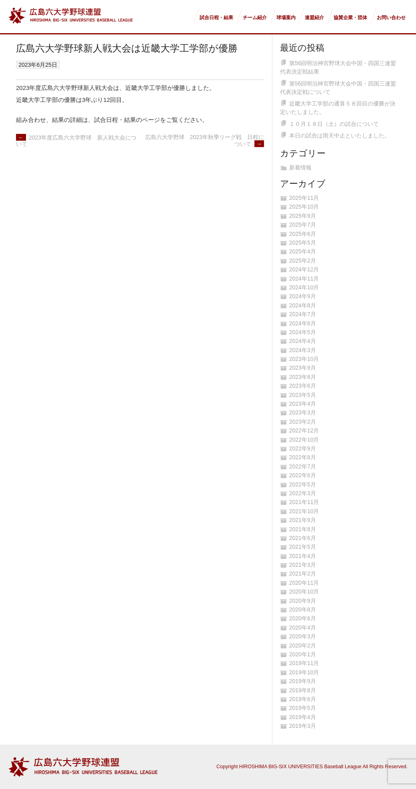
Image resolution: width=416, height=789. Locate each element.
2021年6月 (302, 538)
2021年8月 (302, 529)
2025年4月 (302, 251)
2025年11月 (304, 198)
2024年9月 (302, 296)
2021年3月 (302, 565)
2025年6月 (302, 234)
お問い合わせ (391, 17)
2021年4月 (302, 556)
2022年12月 (304, 430)
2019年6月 (302, 699)
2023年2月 (302, 421)
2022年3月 (302, 493)
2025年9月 (302, 216)
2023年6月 (302, 386)
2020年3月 (302, 636)
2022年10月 (304, 439)
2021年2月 (302, 573)
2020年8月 (302, 609)
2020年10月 (304, 591)
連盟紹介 (314, 17)
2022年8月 (302, 457)
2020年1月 (302, 654)
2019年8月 (302, 690)
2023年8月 (302, 377)
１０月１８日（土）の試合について (334, 124)
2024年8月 (302, 305)
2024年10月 (304, 287)
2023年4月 (302, 403)
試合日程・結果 (216, 17)
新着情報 (300, 167)
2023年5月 (302, 395)
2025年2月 (302, 260)
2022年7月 (302, 466)
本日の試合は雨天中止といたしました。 (339, 135)
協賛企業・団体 (350, 17)
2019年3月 (302, 726)
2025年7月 (302, 224)
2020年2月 (302, 645)
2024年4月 (302, 341)
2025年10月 (304, 206)
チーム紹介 (255, 17)
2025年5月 (302, 242)
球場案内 (286, 17)
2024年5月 (302, 332)
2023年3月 (302, 412)
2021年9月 (302, 520)
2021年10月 (304, 511)
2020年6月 (302, 618)
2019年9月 (302, 681)
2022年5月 (302, 484)
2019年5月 (302, 708)
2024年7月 (302, 314)
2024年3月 (302, 350)
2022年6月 (302, 475)
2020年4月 (302, 627)
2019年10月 (304, 672)
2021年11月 (304, 502)
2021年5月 (302, 547)
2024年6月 (302, 323)
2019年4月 (302, 717)
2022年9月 (302, 448)
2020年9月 (302, 601)
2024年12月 (304, 269)
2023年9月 (302, 368)
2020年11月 (304, 583)
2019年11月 (304, 663)
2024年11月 (304, 278)
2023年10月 (304, 359)
